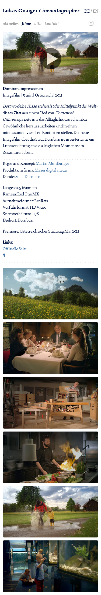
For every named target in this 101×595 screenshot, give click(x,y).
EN (95, 11)
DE (87, 11)
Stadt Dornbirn (27, 176)
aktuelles (11, 23)
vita (37, 23)
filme (26, 23)
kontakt (52, 23)
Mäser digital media (50, 170)
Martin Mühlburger (52, 163)
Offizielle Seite (15, 249)
